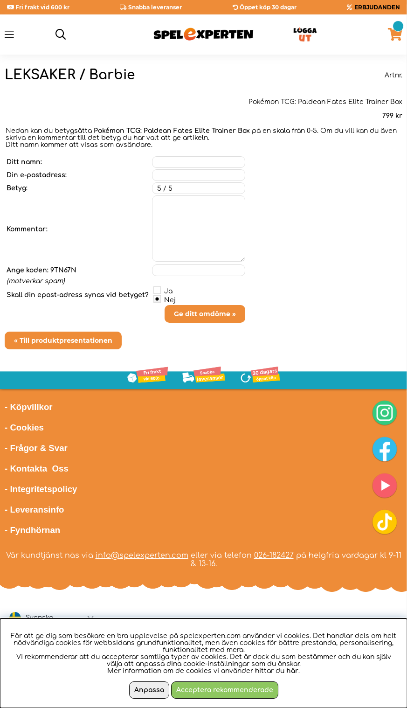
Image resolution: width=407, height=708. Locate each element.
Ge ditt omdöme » (205, 314)
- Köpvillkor (29, 407)
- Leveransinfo (34, 509)
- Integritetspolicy (41, 489)
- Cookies (24, 427)
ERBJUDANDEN (377, 7)
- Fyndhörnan (32, 530)
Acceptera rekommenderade (224, 690)
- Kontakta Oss (37, 468)
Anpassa (149, 690)
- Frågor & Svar (36, 448)
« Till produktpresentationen (63, 340)
